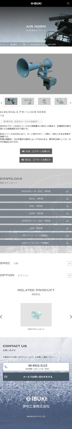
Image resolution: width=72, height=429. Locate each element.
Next (71, 317)
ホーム (2, 44)
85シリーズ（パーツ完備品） (36, 236)
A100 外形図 (36, 228)
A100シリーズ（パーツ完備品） (36, 243)
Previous (1, 317)
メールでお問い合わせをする (37, 376)
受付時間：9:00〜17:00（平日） (37, 366)
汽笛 (23, 44)
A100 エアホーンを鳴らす (38, 152)
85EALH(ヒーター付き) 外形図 (36, 192)
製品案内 (13, 44)
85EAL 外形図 (36, 199)
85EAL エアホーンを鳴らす (38, 160)
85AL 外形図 (36, 206)
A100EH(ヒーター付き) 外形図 (36, 221)
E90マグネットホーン (36, 330)
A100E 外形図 (36, 214)
